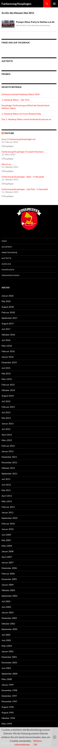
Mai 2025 (6, 301)
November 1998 (9, 690)
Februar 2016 (8, 351)
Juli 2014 (6, 401)
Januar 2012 (7, 451)
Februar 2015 (8, 384)
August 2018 (8, 306)
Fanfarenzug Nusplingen (16, 3)
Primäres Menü (54, 3)
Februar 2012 (8, 445)
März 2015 (7, 379)
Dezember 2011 (9, 457)
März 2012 (7, 440)
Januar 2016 (7, 357)
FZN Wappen (29, 219)
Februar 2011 (8, 507)
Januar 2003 (7, 612)
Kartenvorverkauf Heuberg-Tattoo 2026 (21, 94)
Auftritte (6, 258)
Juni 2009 (6, 534)
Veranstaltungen (10, 275)
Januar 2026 (7, 295)
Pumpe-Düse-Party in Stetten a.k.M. (35, 22)
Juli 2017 (6, 329)
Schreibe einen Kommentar (39, 25)
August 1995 (8, 712)
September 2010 (9, 518)
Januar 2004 (7, 584)
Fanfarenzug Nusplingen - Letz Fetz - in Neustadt (25, 189)
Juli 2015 (6, 368)
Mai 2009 (6, 540)
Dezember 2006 (9, 568)
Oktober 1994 (8, 718)
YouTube (9, 133)
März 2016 (7, 345)
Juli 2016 (6, 340)
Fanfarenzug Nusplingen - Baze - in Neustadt (23, 176)
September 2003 (9, 595)
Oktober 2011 (8, 468)
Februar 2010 (8, 523)
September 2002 (9, 629)
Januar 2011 (7, 512)
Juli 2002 (6, 634)
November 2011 (9, 462)
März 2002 (7, 645)
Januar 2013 (7, 423)
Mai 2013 (6, 418)
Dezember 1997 (9, 696)
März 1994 (7, 723)
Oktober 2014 (8, 390)
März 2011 (7, 501)
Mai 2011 (6, 490)
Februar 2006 (8, 573)
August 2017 (8, 323)
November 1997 (9, 701)
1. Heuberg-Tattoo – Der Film (15, 99)
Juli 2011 (6, 479)
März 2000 (7, 679)
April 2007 (7, 557)
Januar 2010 (7, 529)
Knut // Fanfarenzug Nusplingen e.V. (19, 139)
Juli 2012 (6, 429)
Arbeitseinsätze (9, 252)
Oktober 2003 (8, 590)
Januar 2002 (7, 651)
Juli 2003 (6, 601)
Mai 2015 (6, 373)
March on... (7, 164)
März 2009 (7, 545)
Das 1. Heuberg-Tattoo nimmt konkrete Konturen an (26, 119)
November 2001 (9, 662)
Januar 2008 (7, 551)
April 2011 (7, 495)
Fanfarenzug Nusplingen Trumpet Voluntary (23, 151)
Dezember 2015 (9, 362)
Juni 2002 (6, 640)
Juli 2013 (6, 412)
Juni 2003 (6, 607)
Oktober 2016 (8, 334)
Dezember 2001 (9, 657)
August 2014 (8, 395)
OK (35, 744)
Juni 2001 (6, 668)
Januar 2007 (7, 562)
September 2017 (9, 318)
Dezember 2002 (9, 618)
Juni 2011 (6, 484)
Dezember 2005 (9, 579)
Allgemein (7, 247)
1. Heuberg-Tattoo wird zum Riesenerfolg (21, 113)
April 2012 (7, 434)
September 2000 (9, 673)
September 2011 (9, 473)
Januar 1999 (7, 684)
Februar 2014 (8, 407)
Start (4, 241)
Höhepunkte (8, 269)
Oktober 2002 (8, 623)
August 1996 (8, 707)
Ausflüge (6, 264)
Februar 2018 (8, 312)
